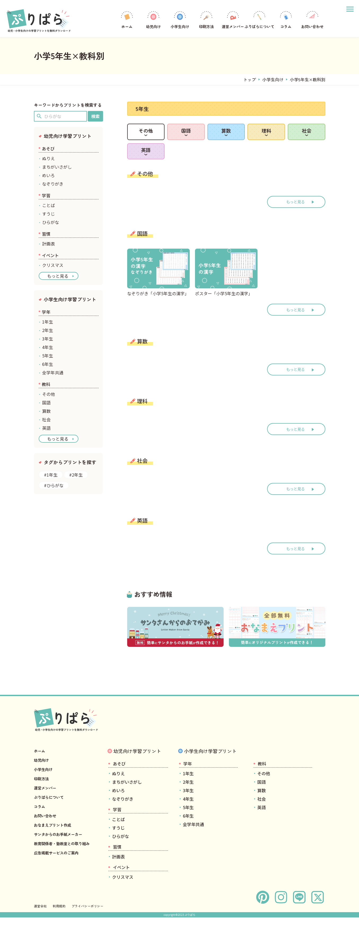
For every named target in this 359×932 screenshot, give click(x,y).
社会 (306, 136)
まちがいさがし (57, 167)
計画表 (48, 243)
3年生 (47, 338)
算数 (226, 136)
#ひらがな (54, 485)
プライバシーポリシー (87, 920)
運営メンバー (233, 19)
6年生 (47, 364)
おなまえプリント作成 (55, 846)
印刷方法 (206, 19)
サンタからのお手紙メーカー (61, 855)
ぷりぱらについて (259, 19)
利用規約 (59, 920)
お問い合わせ (312, 19)
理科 (266, 136)
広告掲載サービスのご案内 (59, 874)
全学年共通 (52, 372)
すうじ (48, 213)
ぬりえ (48, 158)
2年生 (47, 330)
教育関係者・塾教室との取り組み (65, 864)
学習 (46, 195)
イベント (50, 255)
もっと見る (295, 222)
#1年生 (50, 475)
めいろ (48, 175)
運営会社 (40, 920)
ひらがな (50, 222)
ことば (48, 205)
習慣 (46, 234)
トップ (249, 79)
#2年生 (76, 475)
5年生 (47, 355)
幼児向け (153, 19)
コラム (286, 19)
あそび (48, 148)
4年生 (47, 347)
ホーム (127, 19)
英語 (145, 165)
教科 (46, 384)
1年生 (47, 322)
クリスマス (52, 265)
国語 (186, 136)
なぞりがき (52, 184)
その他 (146, 136)
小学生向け (180, 19)
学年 (46, 312)
